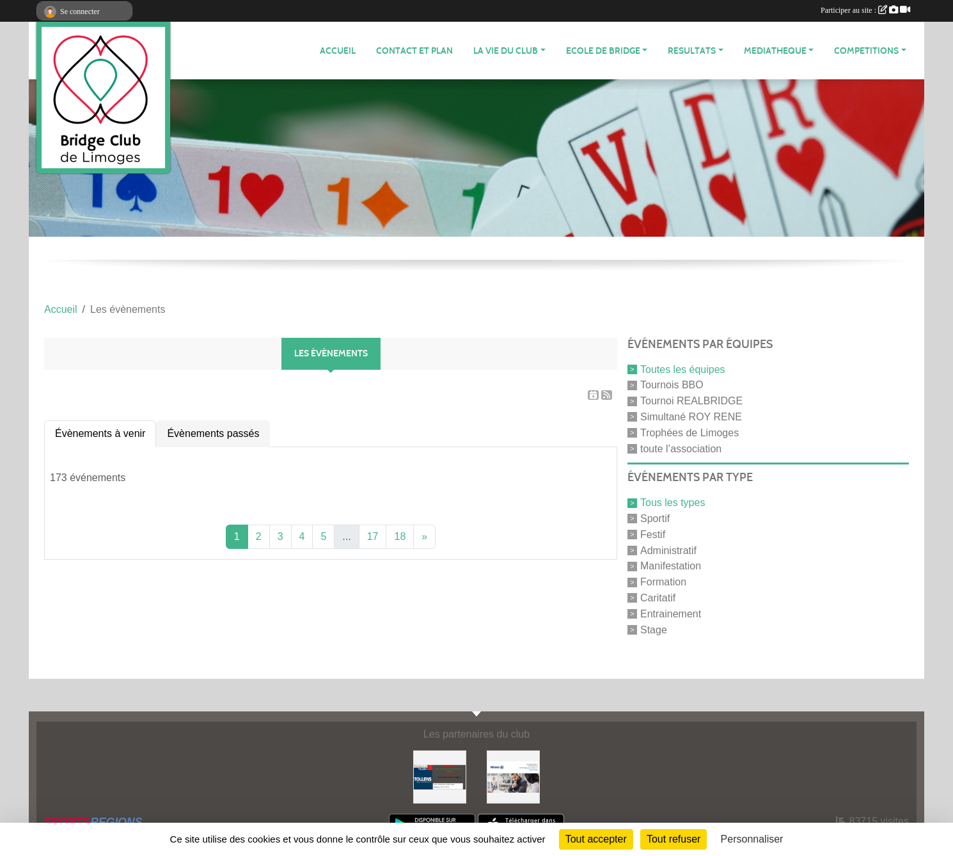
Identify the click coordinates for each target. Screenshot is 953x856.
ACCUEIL (338, 50)
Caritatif (657, 597)
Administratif (668, 549)
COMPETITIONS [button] (866, 50)
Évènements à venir (100, 433)
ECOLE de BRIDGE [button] (603, 50)
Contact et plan (414, 50)
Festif (652, 534)
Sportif (655, 518)
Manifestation (670, 565)
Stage (653, 629)
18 (400, 536)
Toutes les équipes (682, 368)
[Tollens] (439, 776)
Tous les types (672, 502)
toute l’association (680, 448)
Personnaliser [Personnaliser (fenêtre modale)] (752, 839)
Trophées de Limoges (689, 432)
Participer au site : (865, 10)
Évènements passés (213, 433)
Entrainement (670, 613)
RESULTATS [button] (692, 50)
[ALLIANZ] (513, 776)
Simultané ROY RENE (691, 416)
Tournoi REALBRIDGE (691, 400)
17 (373, 536)
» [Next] (424, 536)
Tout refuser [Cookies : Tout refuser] (673, 839)
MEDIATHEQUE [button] (775, 50)
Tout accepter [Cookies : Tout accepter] (596, 839)
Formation (663, 581)
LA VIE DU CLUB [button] (505, 50)
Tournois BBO (672, 384)
